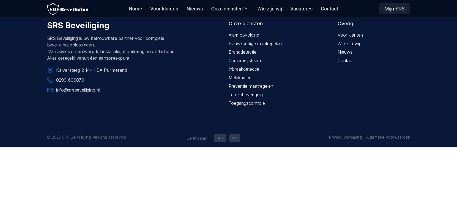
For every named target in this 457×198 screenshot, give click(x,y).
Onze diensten (229, 9)
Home (135, 9)
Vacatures (301, 9)
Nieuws (195, 9)
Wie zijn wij (269, 9)
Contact (329, 9)
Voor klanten (164, 9)
